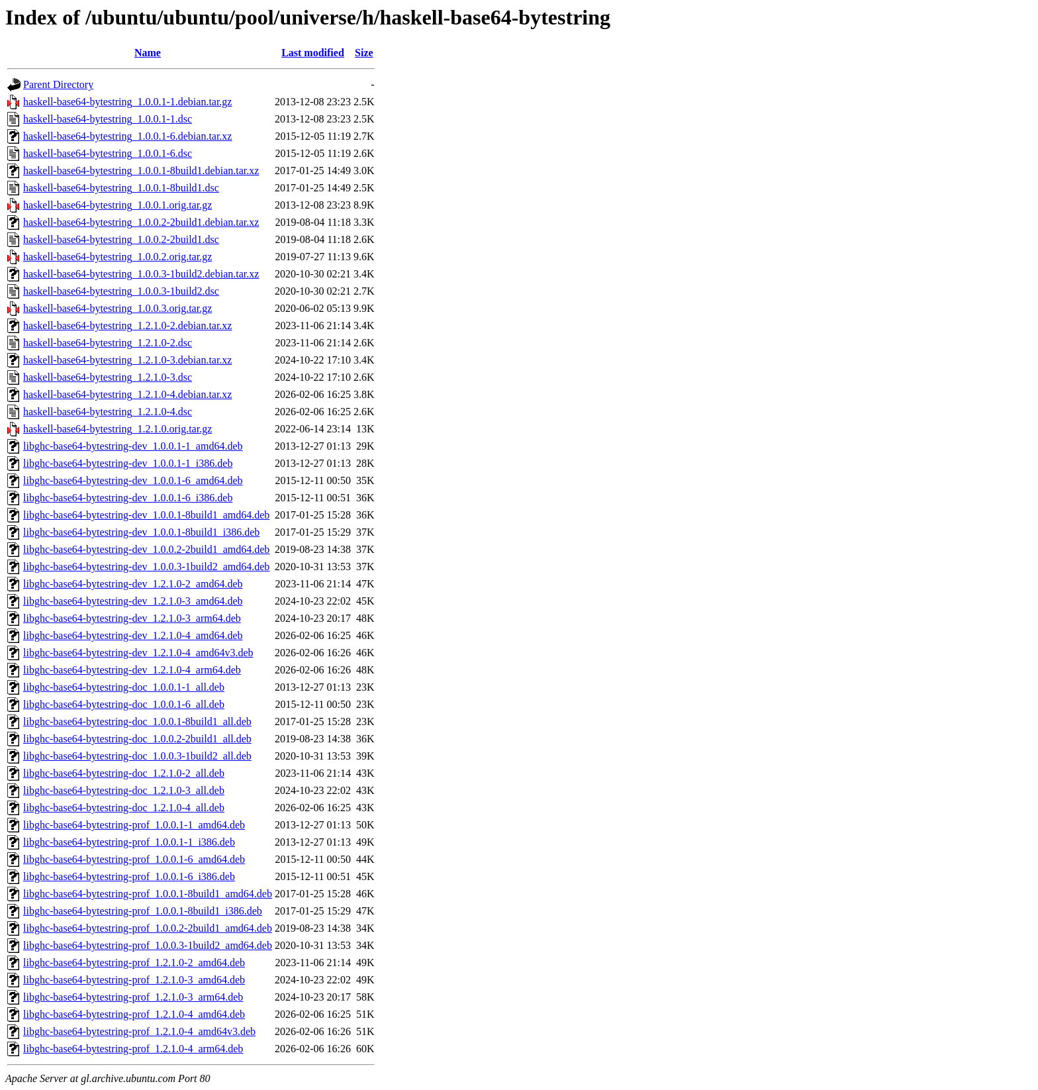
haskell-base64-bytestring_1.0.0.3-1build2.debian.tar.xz (141, 273)
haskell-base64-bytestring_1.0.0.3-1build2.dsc (121, 291)
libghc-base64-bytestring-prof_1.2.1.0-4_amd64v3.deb (139, 1031)
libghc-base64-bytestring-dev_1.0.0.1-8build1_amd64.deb (146, 514)
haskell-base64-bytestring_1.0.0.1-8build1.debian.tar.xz (141, 170)
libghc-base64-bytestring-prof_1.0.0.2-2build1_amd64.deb (147, 928)
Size (364, 52)
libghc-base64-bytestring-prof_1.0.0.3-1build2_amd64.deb (147, 945)
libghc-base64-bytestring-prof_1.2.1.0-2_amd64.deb (134, 962)
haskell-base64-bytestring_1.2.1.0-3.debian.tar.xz (127, 360)
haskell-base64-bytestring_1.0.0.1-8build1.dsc (121, 187)
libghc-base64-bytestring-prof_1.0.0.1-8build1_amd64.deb (147, 893)
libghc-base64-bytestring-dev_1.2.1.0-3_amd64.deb (132, 601)
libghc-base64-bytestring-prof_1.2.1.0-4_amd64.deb (134, 1014)
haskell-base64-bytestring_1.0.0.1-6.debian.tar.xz (127, 136)
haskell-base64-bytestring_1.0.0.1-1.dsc (107, 118)
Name (147, 52)
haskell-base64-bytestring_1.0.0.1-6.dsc (107, 153)
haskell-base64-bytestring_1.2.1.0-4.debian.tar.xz (127, 394)
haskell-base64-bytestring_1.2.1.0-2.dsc (107, 342)
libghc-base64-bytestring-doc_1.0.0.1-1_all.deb (123, 687)
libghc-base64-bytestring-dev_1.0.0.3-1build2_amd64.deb (146, 566)
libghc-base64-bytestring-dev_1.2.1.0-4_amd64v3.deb (138, 652)
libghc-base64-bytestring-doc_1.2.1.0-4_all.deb (123, 807)
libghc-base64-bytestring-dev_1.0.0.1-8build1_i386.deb (141, 532)
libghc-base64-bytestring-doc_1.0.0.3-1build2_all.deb (137, 756)
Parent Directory (58, 84)
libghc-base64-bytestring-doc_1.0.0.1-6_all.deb (123, 704)
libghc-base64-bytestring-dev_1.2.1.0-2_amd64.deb (132, 583)
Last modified (312, 52)
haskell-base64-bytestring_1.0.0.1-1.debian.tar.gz (127, 101)
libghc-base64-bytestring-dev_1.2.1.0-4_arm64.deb (132, 669)
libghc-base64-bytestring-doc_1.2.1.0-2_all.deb (123, 773)
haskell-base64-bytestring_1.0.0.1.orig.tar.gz (117, 205)
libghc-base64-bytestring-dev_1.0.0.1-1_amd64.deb (132, 446)
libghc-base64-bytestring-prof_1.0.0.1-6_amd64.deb (134, 859)
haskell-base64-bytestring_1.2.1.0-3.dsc (107, 377)
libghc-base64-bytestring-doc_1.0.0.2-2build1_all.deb (137, 738)
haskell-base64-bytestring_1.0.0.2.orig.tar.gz (117, 256)
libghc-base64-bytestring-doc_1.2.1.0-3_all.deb (123, 790)
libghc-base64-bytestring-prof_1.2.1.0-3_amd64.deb (134, 979)
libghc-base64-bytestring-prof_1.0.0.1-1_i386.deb (129, 842)
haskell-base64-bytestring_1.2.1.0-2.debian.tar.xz (127, 325)
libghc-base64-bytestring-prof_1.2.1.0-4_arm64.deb (133, 1048)
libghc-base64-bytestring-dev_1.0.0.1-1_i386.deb (127, 463)
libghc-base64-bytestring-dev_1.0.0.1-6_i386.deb (127, 497)
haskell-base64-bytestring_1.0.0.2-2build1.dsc (121, 239)
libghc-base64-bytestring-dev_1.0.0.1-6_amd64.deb (132, 480)
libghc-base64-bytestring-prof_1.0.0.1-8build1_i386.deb (142, 911)
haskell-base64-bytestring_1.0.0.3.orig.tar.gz (117, 308)
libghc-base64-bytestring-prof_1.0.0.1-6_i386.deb (129, 876)
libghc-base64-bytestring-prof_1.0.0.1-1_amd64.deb (134, 824)
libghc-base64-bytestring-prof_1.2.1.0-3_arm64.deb (133, 997)
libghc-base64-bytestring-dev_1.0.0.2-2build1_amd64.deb (146, 549)
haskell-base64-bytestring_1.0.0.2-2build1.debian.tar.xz (141, 222)
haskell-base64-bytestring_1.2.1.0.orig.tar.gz (117, 428)
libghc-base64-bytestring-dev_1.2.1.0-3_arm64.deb (132, 618)
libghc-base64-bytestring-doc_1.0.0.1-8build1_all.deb (137, 721)
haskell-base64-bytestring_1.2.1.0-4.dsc (107, 411)
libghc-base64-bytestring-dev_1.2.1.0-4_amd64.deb (132, 635)
